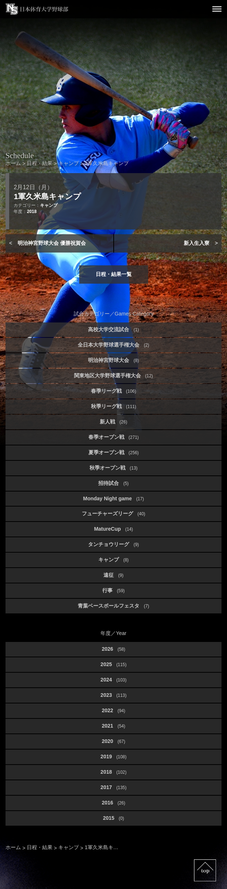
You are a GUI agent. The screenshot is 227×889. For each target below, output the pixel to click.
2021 (113, 726)
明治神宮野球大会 (113, 360)
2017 (113, 787)
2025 (113, 664)
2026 (113, 649)
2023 (113, 695)
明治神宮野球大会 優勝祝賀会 (52, 243)
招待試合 (113, 483)
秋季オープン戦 (113, 468)
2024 (113, 680)
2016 (113, 803)
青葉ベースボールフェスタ (113, 606)
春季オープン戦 (113, 437)
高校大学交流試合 (113, 329)
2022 (113, 710)
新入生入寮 (196, 243)
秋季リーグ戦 (113, 406)
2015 (113, 818)
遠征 (113, 575)
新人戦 (113, 422)
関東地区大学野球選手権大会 (113, 375)
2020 (113, 741)
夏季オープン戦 (113, 452)
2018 (31, 211)
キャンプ (49, 205)
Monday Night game (113, 498)
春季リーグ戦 (113, 391)
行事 (113, 590)
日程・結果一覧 (114, 274)
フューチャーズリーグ (113, 513)
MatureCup (113, 529)
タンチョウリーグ (113, 544)
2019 (113, 756)
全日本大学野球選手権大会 (113, 345)
